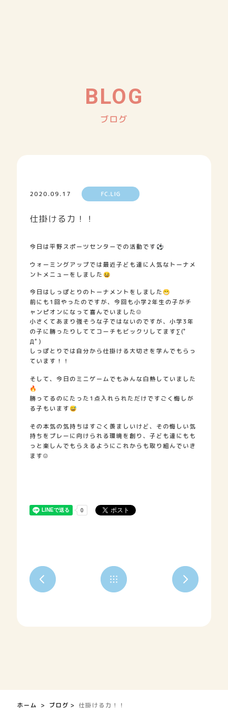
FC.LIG (111, 194)
